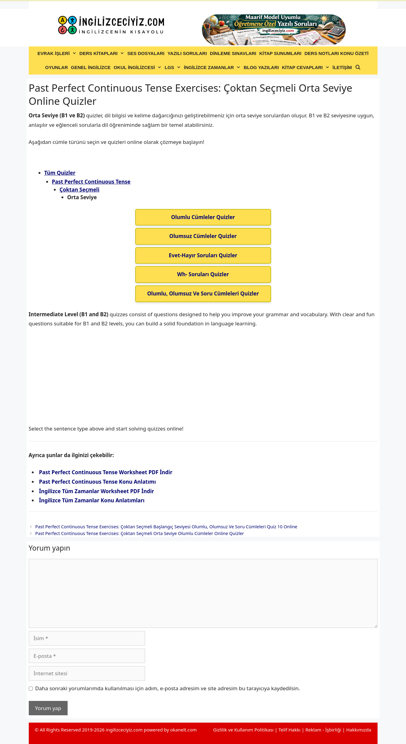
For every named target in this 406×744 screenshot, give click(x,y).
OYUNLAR (56, 67)
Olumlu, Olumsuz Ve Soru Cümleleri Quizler (203, 293)
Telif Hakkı (289, 730)
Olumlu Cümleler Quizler (203, 217)
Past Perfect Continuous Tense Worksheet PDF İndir (106, 472)
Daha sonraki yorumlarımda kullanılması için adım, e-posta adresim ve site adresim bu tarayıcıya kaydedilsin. (167, 688)
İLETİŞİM (342, 67)
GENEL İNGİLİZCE (91, 67)
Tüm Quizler (60, 172)
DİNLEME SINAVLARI (233, 53)
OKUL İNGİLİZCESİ (138, 67)
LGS (173, 67)
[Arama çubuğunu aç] (357, 67)
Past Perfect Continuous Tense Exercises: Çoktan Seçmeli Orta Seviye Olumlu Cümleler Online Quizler (139, 533)
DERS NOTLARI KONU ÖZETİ (336, 53)
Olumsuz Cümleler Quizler (203, 236)
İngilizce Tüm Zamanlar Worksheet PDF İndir (96, 491)
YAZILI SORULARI (187, 53)
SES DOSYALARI (145, 53)
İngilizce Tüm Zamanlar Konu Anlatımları (92, 500)
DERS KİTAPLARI (103, 53)
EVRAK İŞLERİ (58, 53)
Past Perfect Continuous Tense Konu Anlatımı (97, 481)
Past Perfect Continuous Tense (91, 181)
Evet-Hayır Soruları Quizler (203, 255)
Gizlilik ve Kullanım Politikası (243, 730)
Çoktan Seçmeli (79, 189)
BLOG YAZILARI (261, 67)
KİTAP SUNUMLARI (280, 53)
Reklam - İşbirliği (323, 730)
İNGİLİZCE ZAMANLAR (213, 67)
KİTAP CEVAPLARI (306, 67)
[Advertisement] (203, 379)
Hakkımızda (358, 730)
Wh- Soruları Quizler (203, 274)
